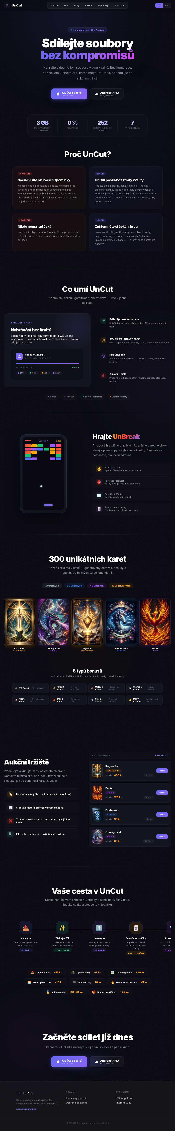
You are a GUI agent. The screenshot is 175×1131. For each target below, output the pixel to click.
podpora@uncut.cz (26, 1109)
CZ (159, 5)
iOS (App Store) (124, 1098)
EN (166, 5)
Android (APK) (124, 1102)
